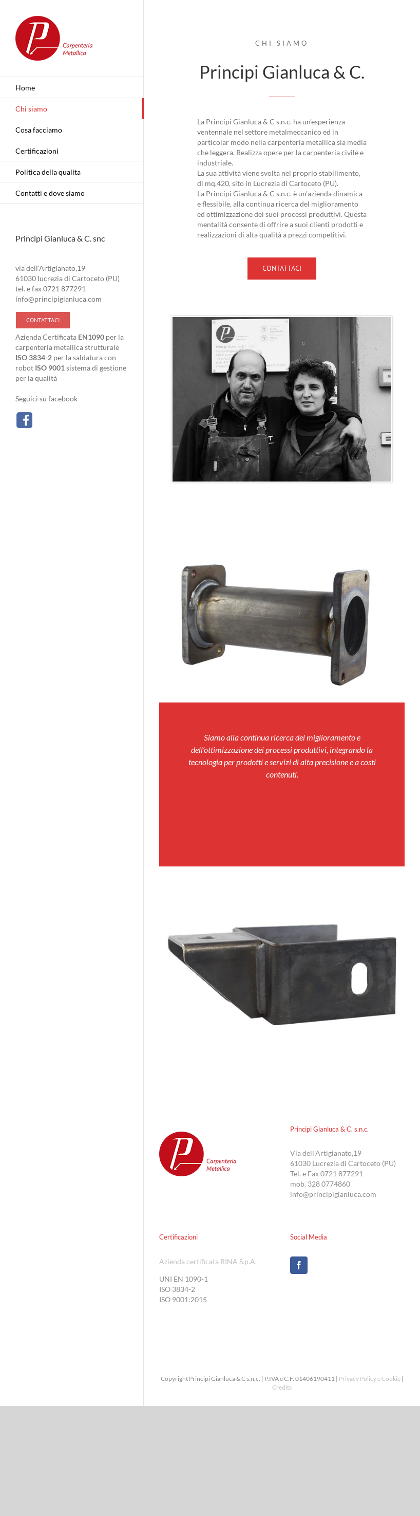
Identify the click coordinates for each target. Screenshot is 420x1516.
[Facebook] (299, 1265)
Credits (282, 1387)
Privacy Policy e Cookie (369, 1378)
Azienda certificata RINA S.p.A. (208, 1261)
